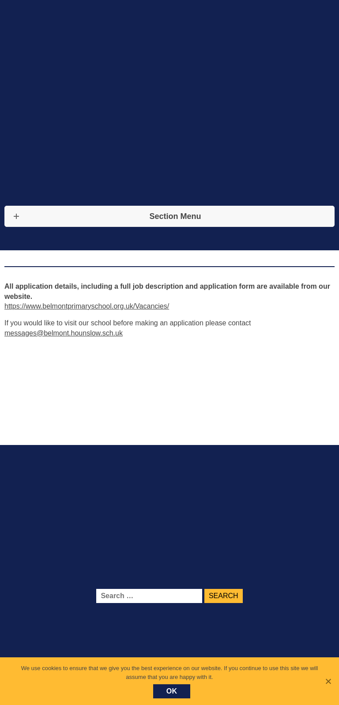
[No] (328, 681)
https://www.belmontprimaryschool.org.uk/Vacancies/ (86, 306)
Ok (171, 691)
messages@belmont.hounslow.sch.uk (63, 333)
